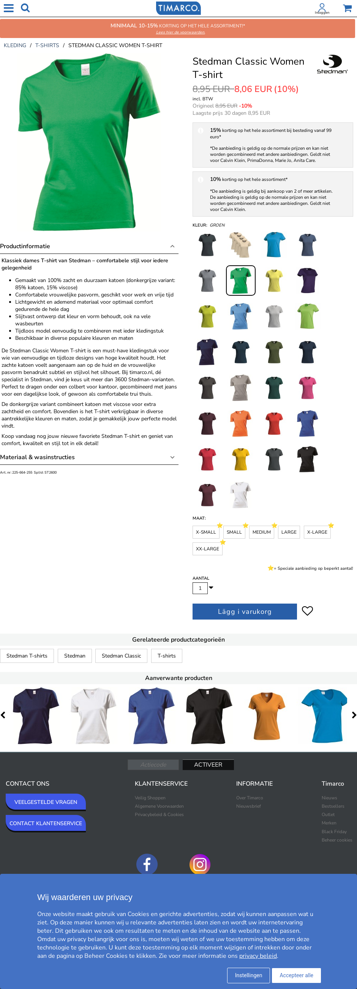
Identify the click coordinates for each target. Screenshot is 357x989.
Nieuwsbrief (248, 806)
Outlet (328, 814)
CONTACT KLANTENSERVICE (45, 823)
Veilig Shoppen (150, 798)
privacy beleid (258, 956)
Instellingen (248, 975)
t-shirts (47, 45)
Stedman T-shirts (26, 655)
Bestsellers (333, 806)
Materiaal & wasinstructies (37, 457)
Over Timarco (249, 798)
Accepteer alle (296, 975)
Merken (329, 823)
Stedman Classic (121, 655)
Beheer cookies (337, 840)
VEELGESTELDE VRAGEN (45, 802)
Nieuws (329, 798)
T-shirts (167, 655)
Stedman (74, 655)
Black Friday (334, 832)
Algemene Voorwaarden (159, 806)
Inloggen (322, 12)
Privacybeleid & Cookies (159, 814)
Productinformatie (25, 246)
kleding (15, 45)
